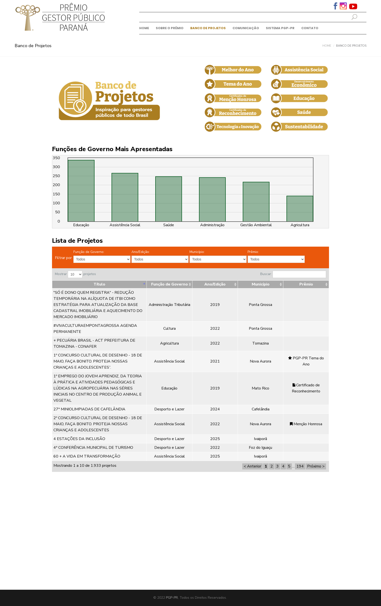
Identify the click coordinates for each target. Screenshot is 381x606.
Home (144, 28)
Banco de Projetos (208, 28)
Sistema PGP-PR (280, 28)
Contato (309, 28)
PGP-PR (172, 597)
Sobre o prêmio (169, 28)
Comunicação (246, 28)
